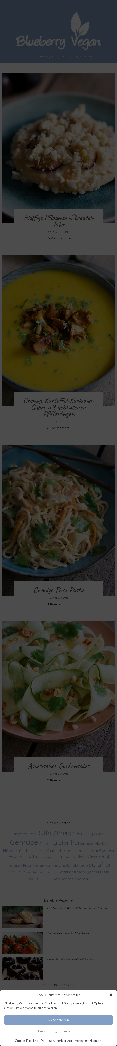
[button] (111, 995)
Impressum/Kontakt (88, 1041)
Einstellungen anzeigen (58, 1031)
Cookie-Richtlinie (27, 1041)
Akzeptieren (58, 1020)
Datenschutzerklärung (56, 1041)
